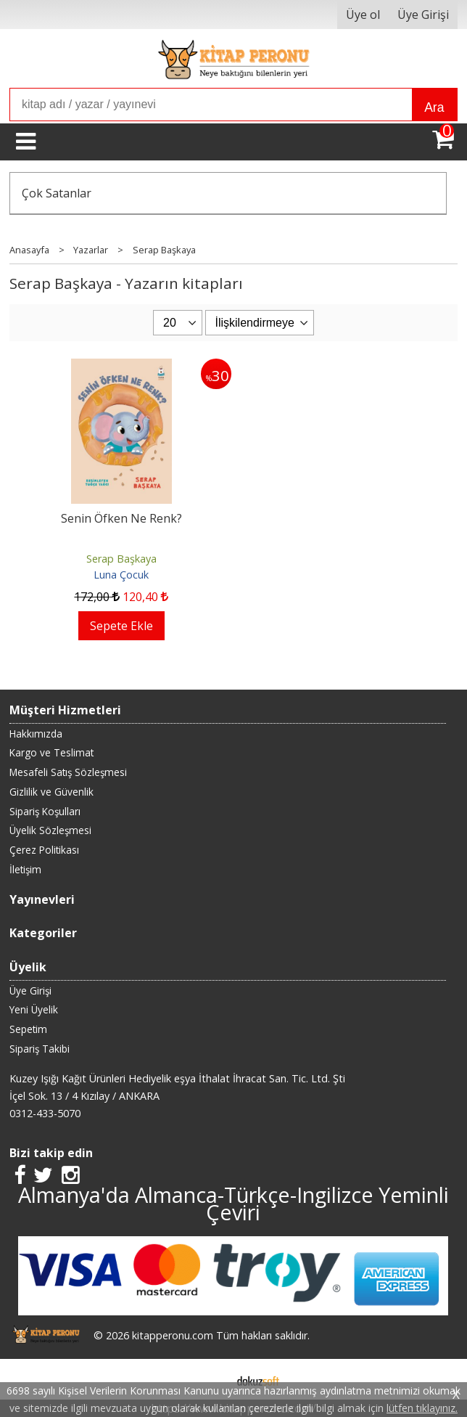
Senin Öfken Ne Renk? (121, 518)
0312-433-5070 (44, 1113)
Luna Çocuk (121, 574)
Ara (434, 107)
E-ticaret (210, 1379)
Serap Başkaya (121, 558)
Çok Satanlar (56, 193)
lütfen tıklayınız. (422, 1408)
